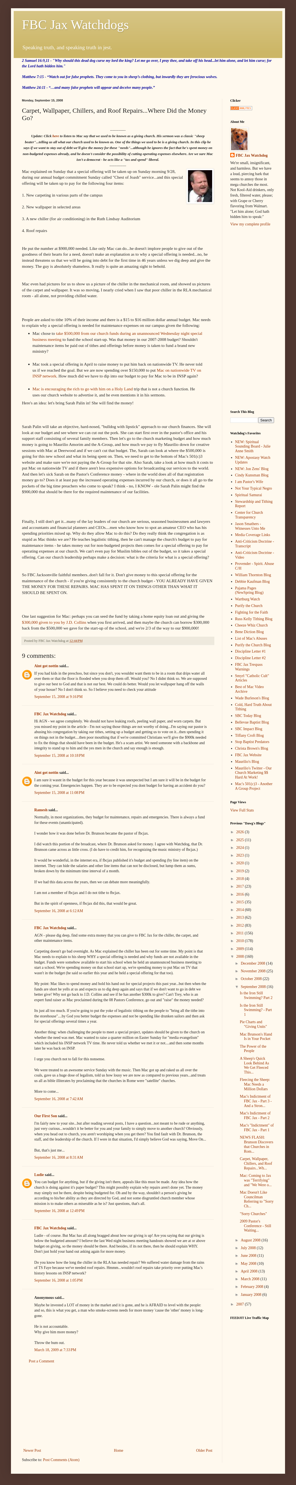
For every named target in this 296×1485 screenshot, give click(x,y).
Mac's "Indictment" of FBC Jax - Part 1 (257, 1127)
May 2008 (249, 1264)
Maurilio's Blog (247, 762)
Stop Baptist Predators (252, 742)
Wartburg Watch (247, 599)
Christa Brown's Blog (251, 748)
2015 (240, 902)
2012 (240, 925)
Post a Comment (41, 1361)
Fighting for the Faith (251, 612)
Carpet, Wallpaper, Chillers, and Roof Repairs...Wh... (256, 1163)
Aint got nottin (46, 666)
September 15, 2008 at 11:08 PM (59, 793)
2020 (240, 863)
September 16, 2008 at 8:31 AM (58, 1157)
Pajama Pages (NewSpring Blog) (249, 590)
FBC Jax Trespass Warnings (249, 667)
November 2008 (253, 971)
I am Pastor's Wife (249, 482)
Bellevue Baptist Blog (252, 722)
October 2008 (252, 979)
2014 (240, 910)
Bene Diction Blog (249, 632)
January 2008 (251, 1295)
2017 (240, 886)
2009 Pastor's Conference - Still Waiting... (255, 1226)
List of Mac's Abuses (251, 638)
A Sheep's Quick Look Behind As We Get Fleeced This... (254, 1065)
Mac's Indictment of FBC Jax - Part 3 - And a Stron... (256, 1101)
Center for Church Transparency (249, 514)
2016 (240, 894)
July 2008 (249, 1248)
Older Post (204, 1450)
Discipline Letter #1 (250, 651)
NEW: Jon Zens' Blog (252, 469)
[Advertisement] (118, 1405)
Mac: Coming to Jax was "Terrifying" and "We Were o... (256, 1180)
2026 (240, 832)
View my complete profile (250, 224)
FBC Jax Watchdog (50, 714)
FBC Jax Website (248, 755)
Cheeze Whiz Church (251, 625)
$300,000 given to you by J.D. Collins (54, 622)
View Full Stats (242, 810)
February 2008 (252, 1287)
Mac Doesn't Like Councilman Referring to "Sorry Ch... (257, 1199)
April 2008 (249, 1271)
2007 (240, 1304)
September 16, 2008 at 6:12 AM (58, 911)
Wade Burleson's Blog (252, 698)
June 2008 (249, 1256)
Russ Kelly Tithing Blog (254, 619)
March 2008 (250, 1279)
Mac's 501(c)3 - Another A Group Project (254, 786)
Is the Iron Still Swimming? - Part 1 (256, 1010)
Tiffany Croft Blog (249, 735)
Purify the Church (249, 606)
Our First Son (45, 1116)
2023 (240, 855)
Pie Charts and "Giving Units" (253, 1024)
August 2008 (251, 1240)
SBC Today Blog (248, 716)
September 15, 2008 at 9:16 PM (58, 697)
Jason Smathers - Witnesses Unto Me (250, 526)
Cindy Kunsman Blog (252, 475)
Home (118, 1450)
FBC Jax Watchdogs (75, 24)
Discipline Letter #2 (250, 658)
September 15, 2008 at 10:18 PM (59, 755)
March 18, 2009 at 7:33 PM (55, 1350)
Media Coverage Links (252, 535)
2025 (240, 840)
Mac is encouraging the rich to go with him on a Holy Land (83, 389)
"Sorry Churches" (253, 1214)
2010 (240, 941)
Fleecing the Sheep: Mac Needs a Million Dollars (255, 1084)
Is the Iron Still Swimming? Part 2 (256, 995)
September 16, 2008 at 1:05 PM (58, 1280)
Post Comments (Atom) (61, 1460)
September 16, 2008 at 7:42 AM (58, 1099)
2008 (240, 956)
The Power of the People (253, 1048)
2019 (240, 871)
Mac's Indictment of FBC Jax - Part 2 (255, 1115)
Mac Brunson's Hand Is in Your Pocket (256, 1036)
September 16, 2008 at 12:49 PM (59, 1211)
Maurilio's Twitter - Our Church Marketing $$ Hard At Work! (253, 773)
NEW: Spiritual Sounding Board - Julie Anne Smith (253, 446)
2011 (240, 933)
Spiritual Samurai (248, 495)
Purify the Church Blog (253, 645)
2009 (240, 949)
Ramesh (40, 810)
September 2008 (254, 987)
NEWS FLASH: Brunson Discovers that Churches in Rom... (256, 1144)
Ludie (39, 1175)
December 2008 (253, 963)
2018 (240, 879)
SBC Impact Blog (249, 729)
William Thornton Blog (253, 575)
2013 (240, 917)
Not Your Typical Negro (253, 488)
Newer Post (32, 1450)
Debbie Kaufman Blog (252, 581)
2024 (240, 848)
